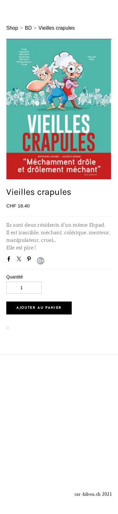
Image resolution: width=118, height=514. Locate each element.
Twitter (20, 260)
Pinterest (30, 260)
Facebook (10, 260)
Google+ (40, 261)
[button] (39, 308)
